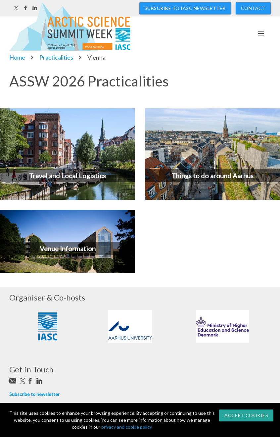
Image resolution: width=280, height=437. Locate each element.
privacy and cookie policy (126, 427)
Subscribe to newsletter (34, 394)
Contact (253, 8)
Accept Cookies (246, 415)
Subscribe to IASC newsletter (185, 8)
